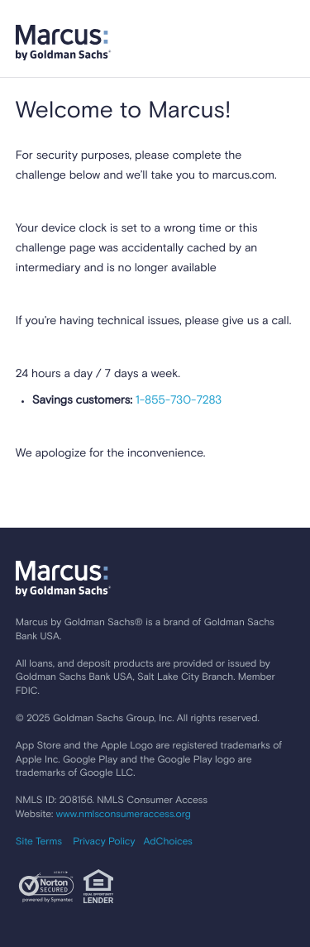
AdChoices (167, 842)
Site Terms (39, 842)
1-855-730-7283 (177, 401)
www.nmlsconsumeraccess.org (123, 815)
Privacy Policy (104, 842)
